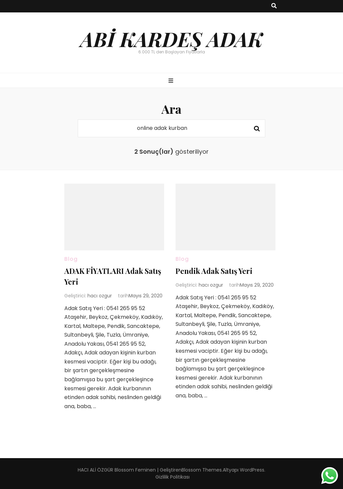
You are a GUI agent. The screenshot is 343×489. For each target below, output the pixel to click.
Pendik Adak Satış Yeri (214, 271)
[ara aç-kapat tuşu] (274, 6)
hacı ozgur (99, 295)
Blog (71, 259)
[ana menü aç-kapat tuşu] (171, 81)
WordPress (252, 470)
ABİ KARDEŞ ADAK (171, 38)
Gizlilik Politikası (172, 477)
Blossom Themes (202, 470)
